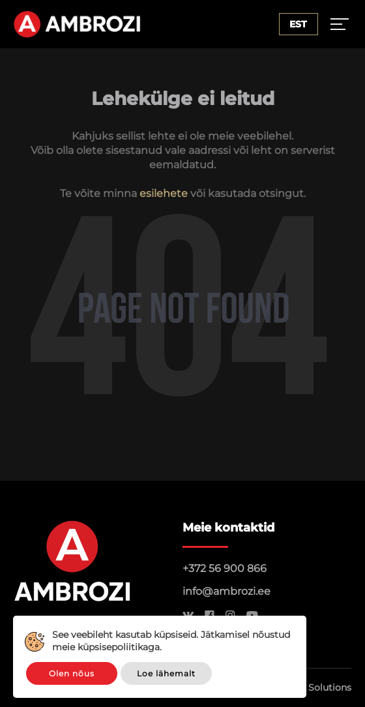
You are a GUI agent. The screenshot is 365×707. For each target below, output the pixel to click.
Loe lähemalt (166, 673)
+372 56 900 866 (224, 568)
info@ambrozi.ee (226, 591)
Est (298, 24)
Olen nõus (72, 673)
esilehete (163, 193)
